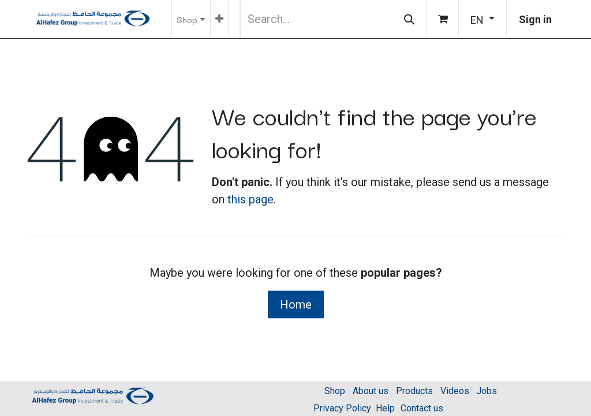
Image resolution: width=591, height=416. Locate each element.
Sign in (535, 19)
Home (296, 304)
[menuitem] (219, 19)
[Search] (409, 19)
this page (250, 199)
